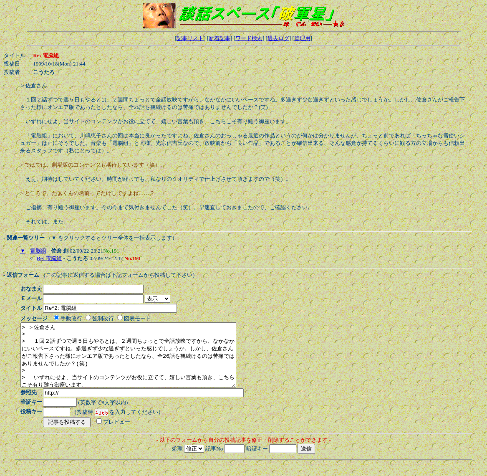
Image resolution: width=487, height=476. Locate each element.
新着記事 (219, 38)
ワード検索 (248, 38)
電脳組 (38, 251)
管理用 (302, 38)
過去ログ (278, 38)
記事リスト (190, 38)
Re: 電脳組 (49, 258)
